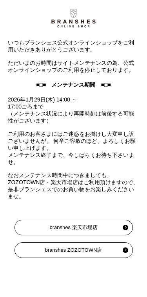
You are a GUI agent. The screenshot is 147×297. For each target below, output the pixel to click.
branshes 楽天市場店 (73, 227)
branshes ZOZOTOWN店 (73, 250)
